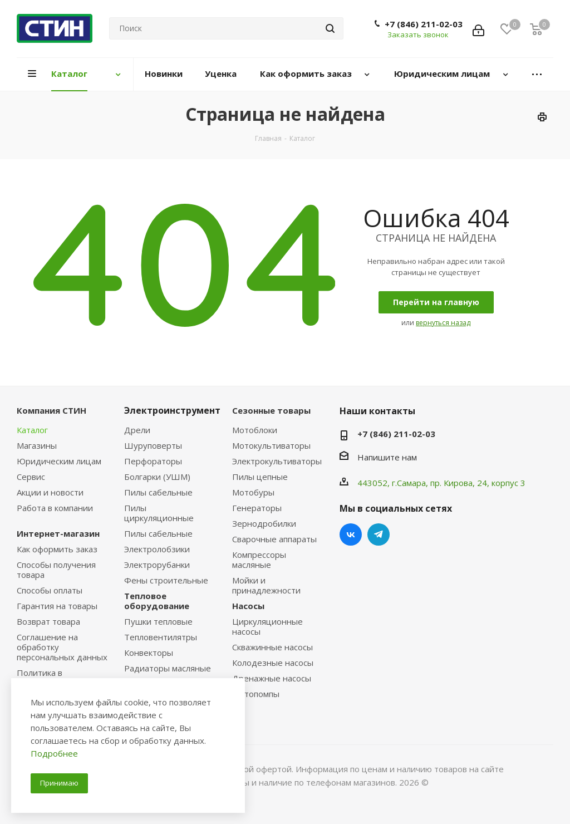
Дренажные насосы (271, 678)
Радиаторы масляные (167, 668)
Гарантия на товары (57, 605)
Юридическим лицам (59, 461)
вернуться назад (443, 322)
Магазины (37, 445)
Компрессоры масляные (259, 559)
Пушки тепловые (158, 621)
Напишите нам (387, 457)
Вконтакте (351, 534)
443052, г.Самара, (393, 482)
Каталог (32, 429)
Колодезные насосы (272, 662)
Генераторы (257, 507)
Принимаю (59, 783)
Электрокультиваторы (277, 461)
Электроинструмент (172, 410)
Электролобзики (157, 549)
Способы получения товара (56, 569)
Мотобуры (253, 492)
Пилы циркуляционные (159, 512)
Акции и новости (50, 492)
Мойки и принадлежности (266, 585)
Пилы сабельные (158, 492)
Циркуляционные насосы (267, 626)
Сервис (31, 476)
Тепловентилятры (160, 636)
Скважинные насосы (272, 647)
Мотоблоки (254, 429)
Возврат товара (48, 621)
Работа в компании (55, 507)
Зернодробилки (264, 523)
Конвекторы (148, 652)
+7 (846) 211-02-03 (424, 24)
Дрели (137, 429)
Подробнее (54, 753)
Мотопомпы (255, 693)
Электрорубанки (157, 564)
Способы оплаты (49, 590)
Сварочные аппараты (274, 539)
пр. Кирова (451, 482)
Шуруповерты (153, 445)
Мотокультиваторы (271, 445)
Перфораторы (153, 461)
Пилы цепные (260, 476)
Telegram (378, 534)
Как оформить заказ (57, 549)
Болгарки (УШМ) (157, 476)
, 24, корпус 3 (499, 482)
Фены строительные (166, 580)
